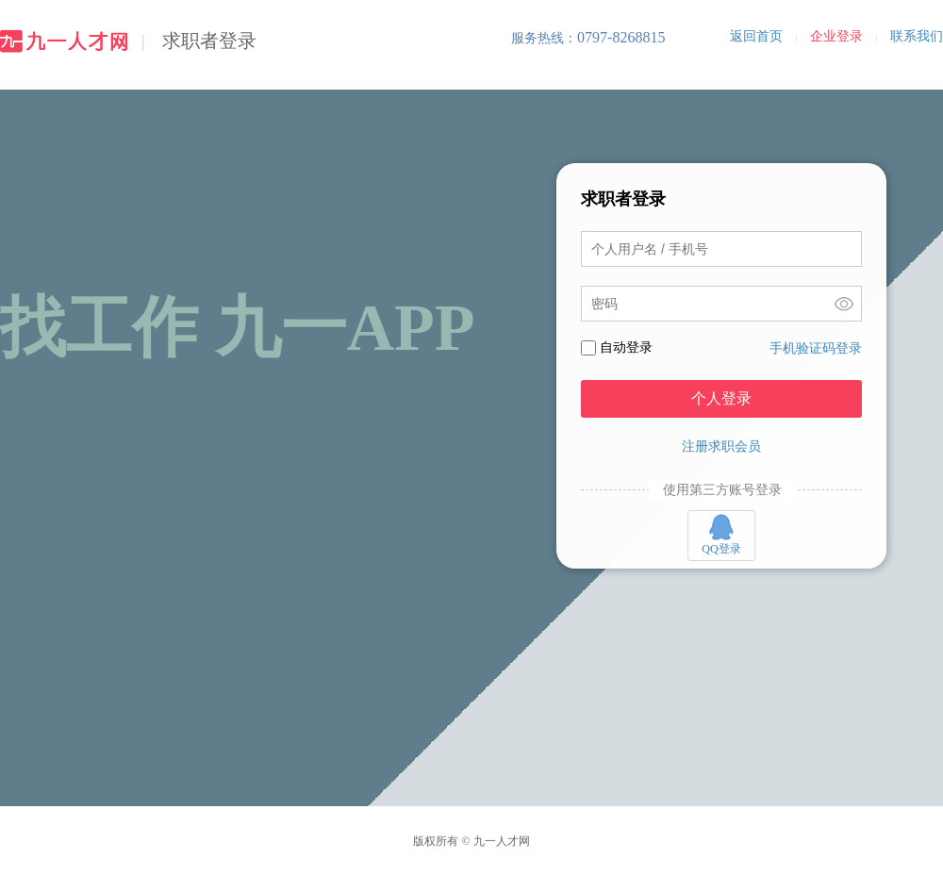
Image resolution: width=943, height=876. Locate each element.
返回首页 (756, 36)
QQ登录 (721, 534)
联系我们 (916, 36)
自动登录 (626, 347)
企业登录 (836, 36)
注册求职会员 (721, 446)
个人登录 (721, 398)
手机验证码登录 (815, 348)
